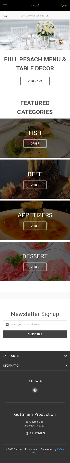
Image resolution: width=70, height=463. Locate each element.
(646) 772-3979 (37, 433)
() (64, 5)
